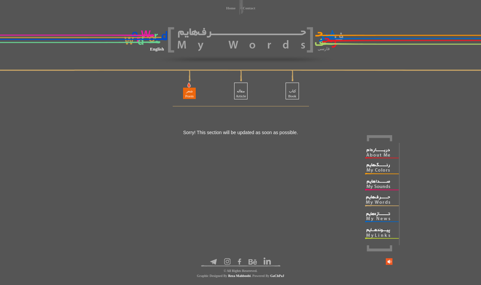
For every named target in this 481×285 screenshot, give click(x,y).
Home (230, 8)
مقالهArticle (241, 93)
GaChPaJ (277, 276)
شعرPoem (189, 93)
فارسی (324, 48)
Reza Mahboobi (239, 276)
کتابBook (292, 93)
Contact (249, 8)
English (157, 49)
